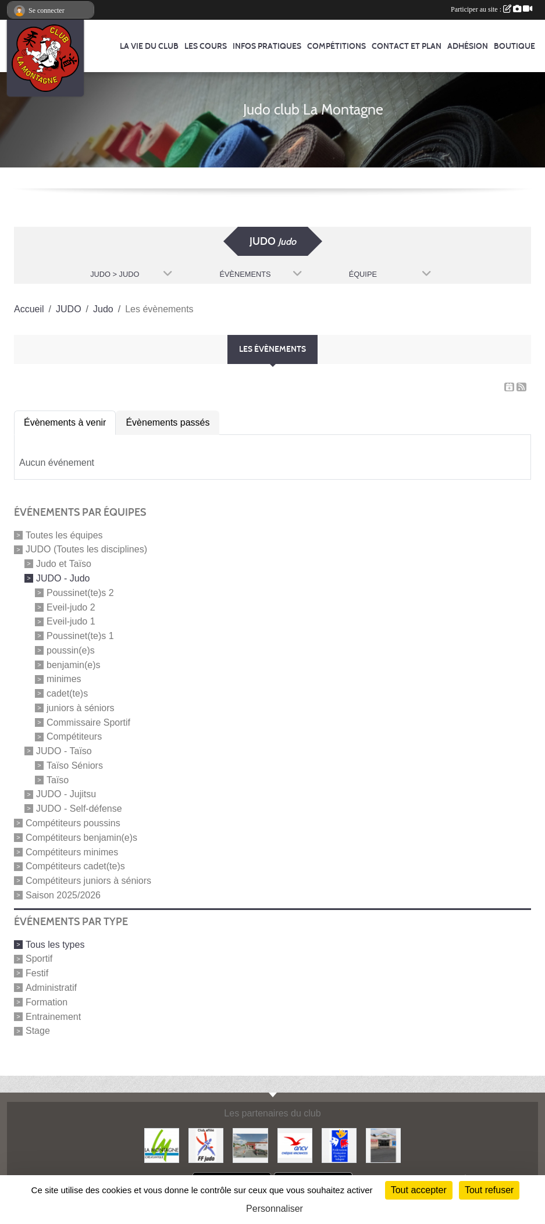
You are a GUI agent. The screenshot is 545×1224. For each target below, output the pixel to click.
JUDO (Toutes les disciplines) (86, 549)
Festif (37, 973)
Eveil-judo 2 (71, 607)
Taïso (58, 779)
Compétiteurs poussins (73, 823)
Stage (38, 1031)
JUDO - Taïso (64, 751)
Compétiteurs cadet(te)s (75, 866)
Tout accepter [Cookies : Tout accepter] (419, 1190)
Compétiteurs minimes (72, 852)
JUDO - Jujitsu (66, 794)
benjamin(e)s (73, 664)
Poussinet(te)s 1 (80, 636)
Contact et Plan (406, 46)
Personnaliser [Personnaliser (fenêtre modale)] (274, 1209)
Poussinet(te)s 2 (80, 593)
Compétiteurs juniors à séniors (88, 881)
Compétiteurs (74, 736)
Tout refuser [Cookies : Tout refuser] (489, 1190)
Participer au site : (491, 9)
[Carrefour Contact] (383, 1145)
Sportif (39, 959)
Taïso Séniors (75, 765)
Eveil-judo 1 (71, 621)
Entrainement (53, 1016)
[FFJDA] (205, 1145)
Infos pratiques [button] (267, 46)
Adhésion (467, 46)
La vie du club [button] (149, 46)
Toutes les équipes (64, 535)
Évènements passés (167, 422)
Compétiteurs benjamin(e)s (81, 838)
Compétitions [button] (336, 46)
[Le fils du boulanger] (250, 1145)
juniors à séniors (81, 708)
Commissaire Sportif (88, 722)
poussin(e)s (71, 650)
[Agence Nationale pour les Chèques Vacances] (294, 1145)
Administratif (51, 988)
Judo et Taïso (63, 564)
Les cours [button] (205, 46)
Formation (46, 1002)
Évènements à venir (65, 422)
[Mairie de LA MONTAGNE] (161, 1145)
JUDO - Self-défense (79, 808)
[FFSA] (339, 1145)
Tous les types (55, 944)
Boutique (514, 46)
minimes (64, 679)
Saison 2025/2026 (63, 895)
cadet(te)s (67, 693)
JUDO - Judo (63, 578)
